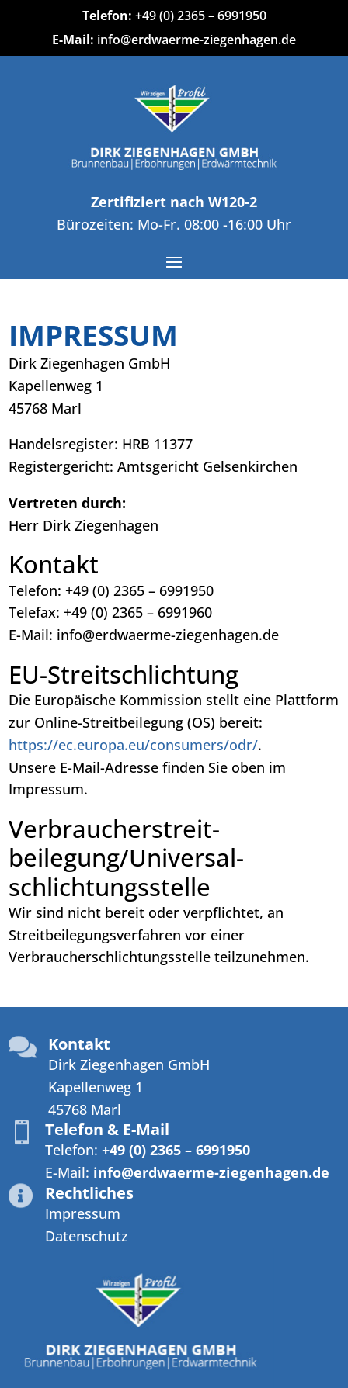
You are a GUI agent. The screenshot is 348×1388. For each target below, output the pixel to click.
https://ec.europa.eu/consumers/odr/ (133, 745)
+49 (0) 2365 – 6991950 (200, 15)
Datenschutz (86, 1236)
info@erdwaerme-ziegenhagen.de (196, 39)
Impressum (82, 1213)
